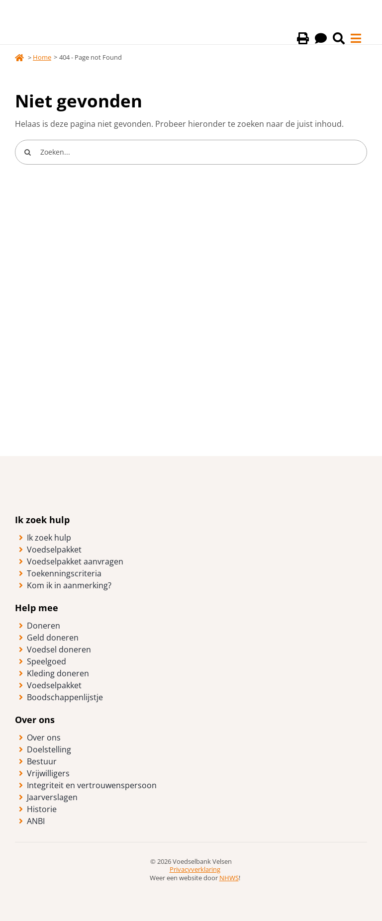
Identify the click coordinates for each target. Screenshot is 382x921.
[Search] (27, 152)
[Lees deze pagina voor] (321, 38)
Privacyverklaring (195, 869)
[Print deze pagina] (303, 38)
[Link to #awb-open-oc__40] (356, 38)
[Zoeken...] (191, 152)
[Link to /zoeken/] (339, 38)
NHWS (229, 877)
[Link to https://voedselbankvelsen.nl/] (19, 58)
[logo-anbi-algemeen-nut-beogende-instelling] (191, 886)
